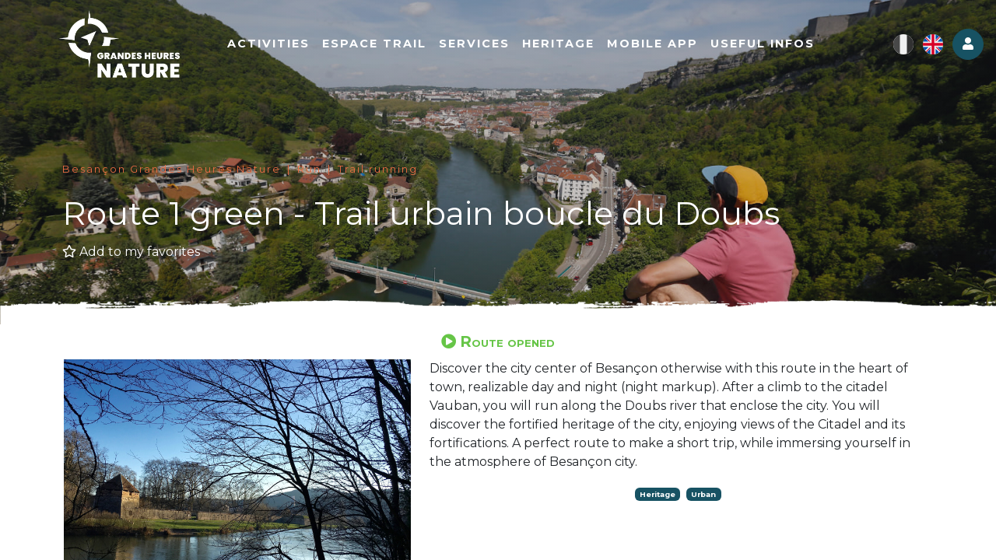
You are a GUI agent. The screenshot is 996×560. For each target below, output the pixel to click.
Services (483, 44)
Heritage (567, 44)
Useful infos (772, 44)
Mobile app (661, 44)
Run (309, 169)
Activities (278, 44)
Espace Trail (383, 44)
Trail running (378, 169)
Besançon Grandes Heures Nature (171, 169)
